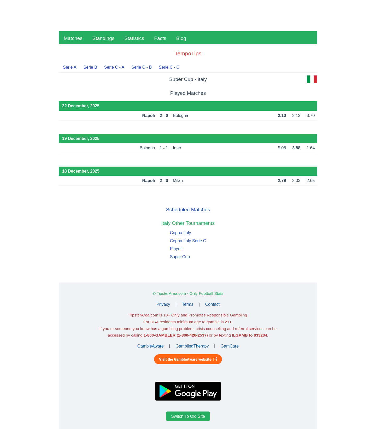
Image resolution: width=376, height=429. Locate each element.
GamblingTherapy (192, 346)
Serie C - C (169, 67)
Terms (187, 304)
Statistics (134, 38)
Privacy (163, 304)
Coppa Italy (180, 233)
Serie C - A (114, 67)
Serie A (70, 67)
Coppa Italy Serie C (188, 241)
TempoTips (188, 53)
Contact (212, 304)
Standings (103, 38)
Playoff (176, 248)
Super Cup (180, 257)
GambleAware (150, 346)
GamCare (230, 346)
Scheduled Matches (188, 209)
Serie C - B (141, 67)
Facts (160, 38)
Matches (73, 38)
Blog (181, 38)
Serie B (90, 67)
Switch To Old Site (188, 416)
